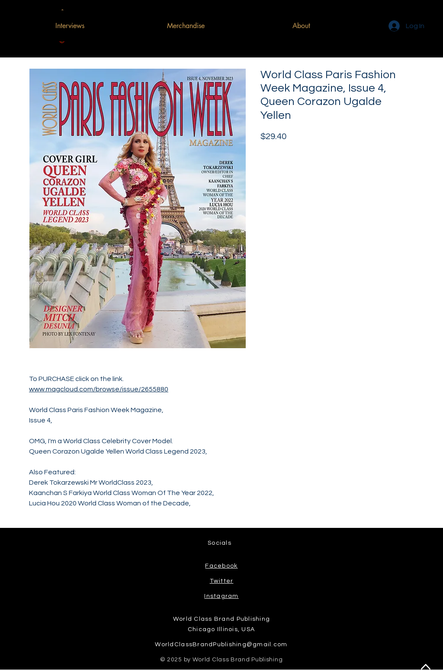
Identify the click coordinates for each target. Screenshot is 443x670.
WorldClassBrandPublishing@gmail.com (221, 644)
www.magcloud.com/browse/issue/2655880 (98, 389)
